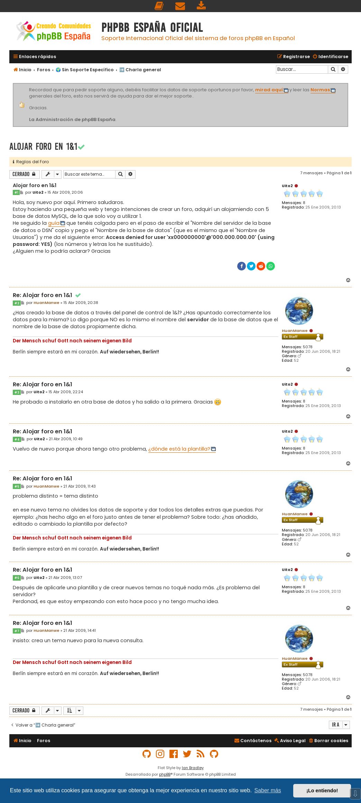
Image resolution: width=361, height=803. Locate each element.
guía (53, 223)
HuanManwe (295, 330)
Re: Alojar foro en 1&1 (47, 295)
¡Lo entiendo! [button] (322, 790)
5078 (308, 347)
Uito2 (287, 185)
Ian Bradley (193, 767)
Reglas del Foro (31, 162)
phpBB (164, 774)
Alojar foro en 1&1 (43, 146)
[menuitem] (159, 6)
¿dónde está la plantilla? (179, 448)
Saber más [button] (267, 790)
